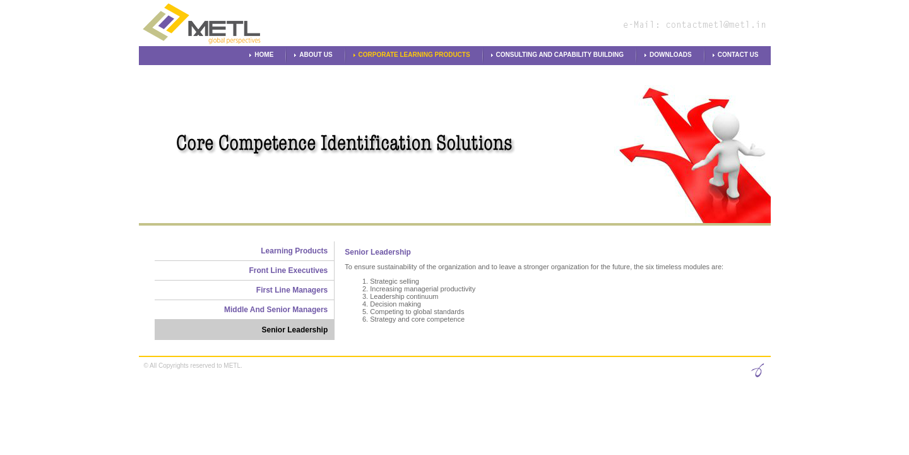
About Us (315, 54)
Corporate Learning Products (414, 54)
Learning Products (294, 250)
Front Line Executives (288, 270)
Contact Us (738, 54)
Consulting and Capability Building (560, 54)
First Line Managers (292, 290)
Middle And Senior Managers (276, 309)
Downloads (671, 54)
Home (263, 54)
